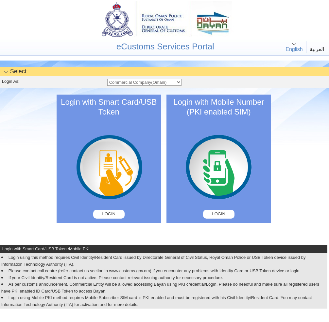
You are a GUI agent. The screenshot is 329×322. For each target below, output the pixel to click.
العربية (317, 49)
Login (108, 213)
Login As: (11, 81)
